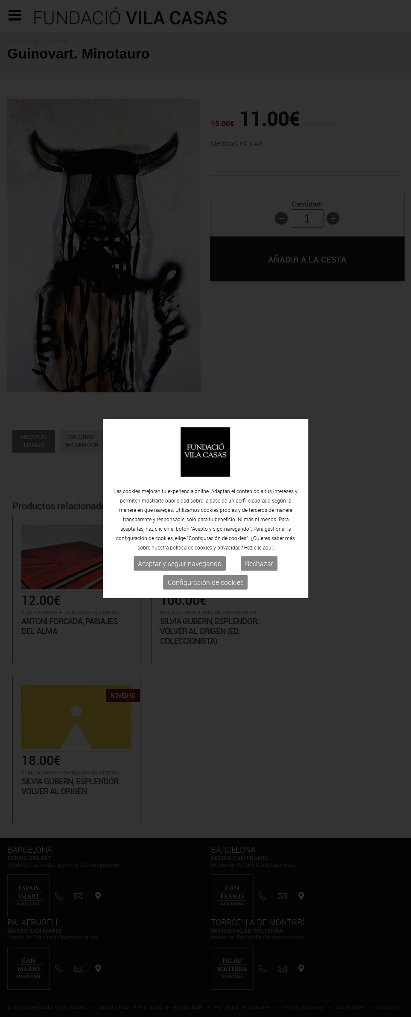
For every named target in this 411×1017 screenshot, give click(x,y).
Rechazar (259, 563)
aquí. (268, 547)
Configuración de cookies (206, 582)
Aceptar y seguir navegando (180, 563)
